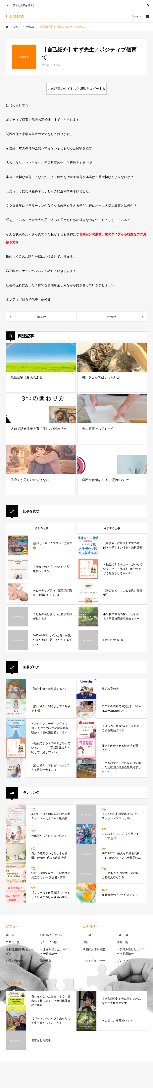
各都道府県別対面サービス (20, 951)
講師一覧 (122, 942)
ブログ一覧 (13, 942)
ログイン (136, 16)
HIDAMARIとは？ (51, 935)
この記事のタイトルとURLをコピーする (76, 88)
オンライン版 (48, 942)
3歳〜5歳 (122, 935)
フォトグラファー (94, 960)
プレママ (122, 960)
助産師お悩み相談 (94, 949)
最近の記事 (41, 528)
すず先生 (55, 64)
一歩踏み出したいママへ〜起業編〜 (54, 951)
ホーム (10, 935)
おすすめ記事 (111, 528)
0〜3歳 (87, 935)
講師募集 (45, 960)
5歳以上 (87, 942)
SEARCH (148, 5)
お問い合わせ (14, 960)
